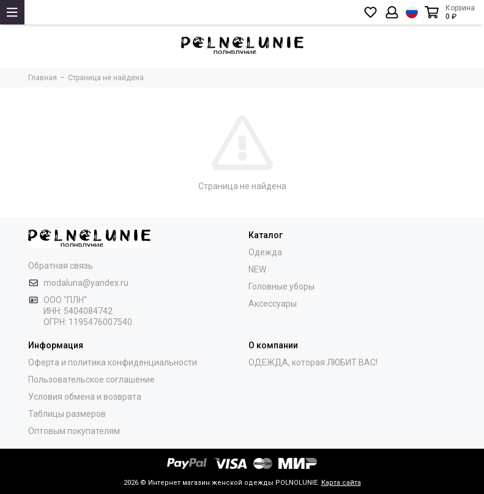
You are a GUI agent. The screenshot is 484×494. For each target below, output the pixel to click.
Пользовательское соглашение (91, 379)
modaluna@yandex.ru (85, 283)
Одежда (265, 252)
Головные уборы (281, 286)
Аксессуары (272, 304)
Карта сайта (341, 483)
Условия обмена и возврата (84, 397)
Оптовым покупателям (74, 431)
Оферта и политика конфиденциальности (112, 362)
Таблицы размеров (67, 414)
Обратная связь (60, 266)
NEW (257, 269)
